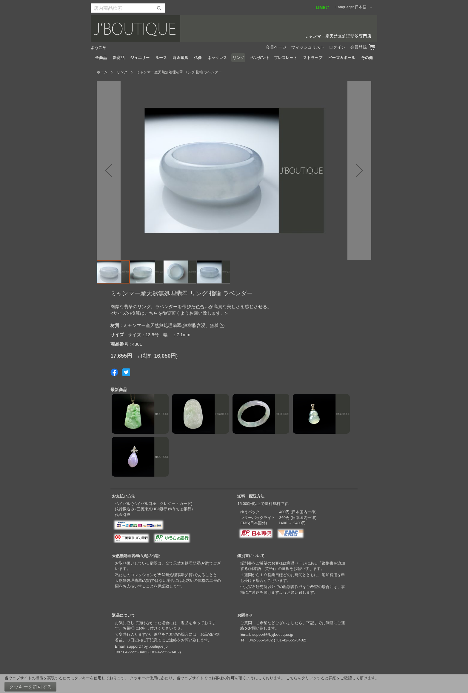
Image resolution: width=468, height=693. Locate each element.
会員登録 (358, 47)
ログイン (337, 47)
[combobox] (128, 8)
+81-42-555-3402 (164, 652)
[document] (234, 684)
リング (122, 72)
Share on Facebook (114, 372)
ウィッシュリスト (307, 47)
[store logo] (234, 28)
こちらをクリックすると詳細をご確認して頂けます (330, 678)
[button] (364, 7)
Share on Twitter (126, 372)
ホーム (102, 72)
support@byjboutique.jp (147, 646)
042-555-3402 (135, 652)
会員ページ (276, 47)
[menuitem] (101, 57)
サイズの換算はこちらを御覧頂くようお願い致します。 (169, 313)
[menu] (234, 57)
